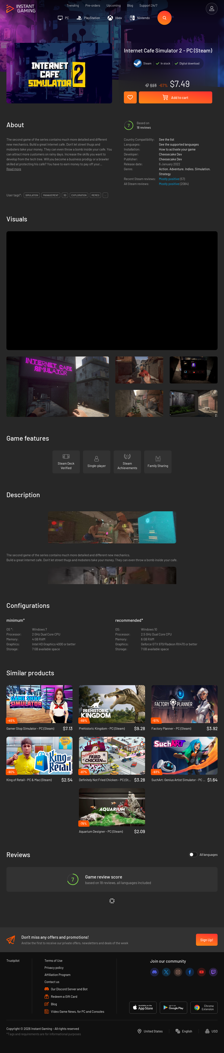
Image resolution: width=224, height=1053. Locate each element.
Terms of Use (53, 960)
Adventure (176, 169)
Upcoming (114, 5)
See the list (166, 139)
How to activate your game (177, 149)
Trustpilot (12, 960)
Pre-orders (92, 5)
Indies (189, 169)
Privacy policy (54, 967)
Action (163, 169)
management (50, 195)
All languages (203, 854)
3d (65, 195)
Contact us (52, 982)
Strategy (165, 174)
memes (95, 195)
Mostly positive (169, 179)
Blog (130, 5)
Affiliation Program (57, 975)
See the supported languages (179, 144)
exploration (78, 195)
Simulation (202, 169)
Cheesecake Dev (170, 154)
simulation (31, 195)
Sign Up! (206, 940)
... (105, 195)
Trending (73, 5)
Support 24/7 (148, 5)
